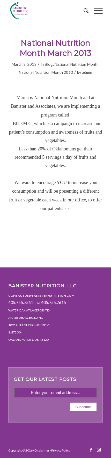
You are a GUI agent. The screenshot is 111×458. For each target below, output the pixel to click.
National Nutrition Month (76, 64)
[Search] (83, 10)
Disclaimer (41, 450)
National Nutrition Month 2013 (46, 72)
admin (87, 72)
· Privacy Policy (59, 450)
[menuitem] (83, 10)
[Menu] (95, 10)
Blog (49, 64)
